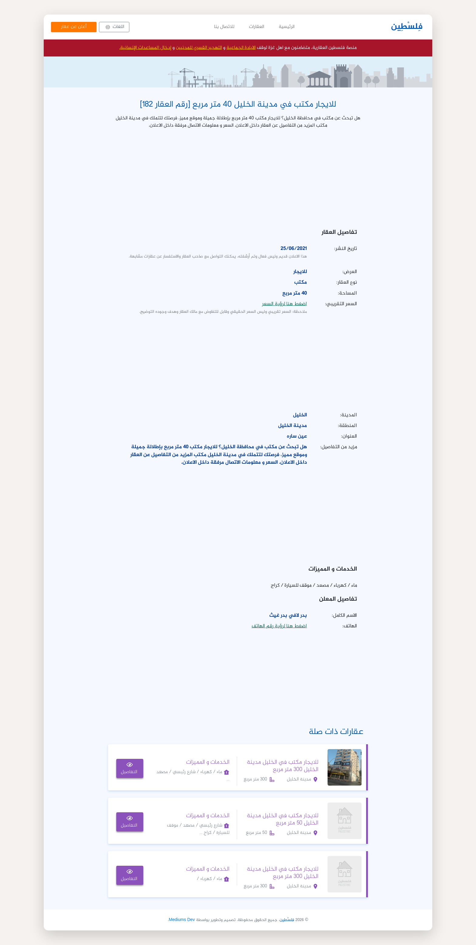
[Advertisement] (238, 176)
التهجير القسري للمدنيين (199, 48)
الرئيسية (286, 27)
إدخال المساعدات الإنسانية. (145, 48)
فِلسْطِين (407, 27)
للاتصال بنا (224, 27)
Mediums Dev (182, 919)
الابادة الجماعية (241, 48)
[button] (114, 27)
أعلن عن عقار (74, 27)
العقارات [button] (256, 27)
